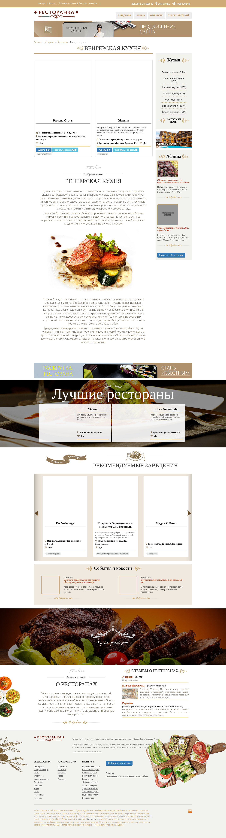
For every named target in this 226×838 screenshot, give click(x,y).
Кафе (36, 773)
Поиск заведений (178, 15)
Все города (162, 3)
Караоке (38, 798)
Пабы (36, 792)
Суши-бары (39, 776)
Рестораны (39, 766)
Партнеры (62, 773)
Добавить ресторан (70, 4)
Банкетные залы (41, 779)
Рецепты (110, 773)
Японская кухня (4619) (173, 106)
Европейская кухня (91, 766)
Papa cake (127, 703)
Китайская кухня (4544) (174, 112)
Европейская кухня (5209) (174, 79)
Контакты (62, 769)
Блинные (38, 785)
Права (60, 776)
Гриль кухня (87, 779)
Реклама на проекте (92, 4)
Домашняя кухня (90, 782)
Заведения (124, 15)
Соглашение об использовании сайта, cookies (127, 776)
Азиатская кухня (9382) (174, 72)
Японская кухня (89, 773)
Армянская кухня (90, 788)
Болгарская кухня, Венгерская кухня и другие (119, 139)
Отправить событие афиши (171, 277)
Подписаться (181, 3)
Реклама (62, 779)
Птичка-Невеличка (133, 685)
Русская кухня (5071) (174, 93)
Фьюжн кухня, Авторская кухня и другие (56, 133)
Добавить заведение (142, 4)
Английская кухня (90, 792)
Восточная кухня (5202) (174, 87)
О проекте (156, 15)
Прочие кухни (88, 798)
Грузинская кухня (90, 795)
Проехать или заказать (65, 150)
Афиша (54, 4)
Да (143, 143)
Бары (36, 788)
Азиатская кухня (89, 785)
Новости (42, 4)
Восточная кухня (90, 776)
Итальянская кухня (90, 769)
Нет (39, 143)
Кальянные (39, 795)
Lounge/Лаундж (41, 769)
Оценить (44, 150)
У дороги (127, 676)
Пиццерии (38, 782)
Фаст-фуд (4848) (174, 99)
